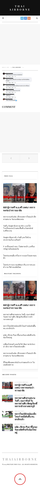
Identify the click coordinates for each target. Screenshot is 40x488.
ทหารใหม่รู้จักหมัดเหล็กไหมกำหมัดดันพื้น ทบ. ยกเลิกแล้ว (19, 327)
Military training (20, 424)
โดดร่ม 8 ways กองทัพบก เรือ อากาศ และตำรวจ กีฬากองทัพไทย (19, 265)
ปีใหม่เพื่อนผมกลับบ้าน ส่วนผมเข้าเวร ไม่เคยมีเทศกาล (19, 363)
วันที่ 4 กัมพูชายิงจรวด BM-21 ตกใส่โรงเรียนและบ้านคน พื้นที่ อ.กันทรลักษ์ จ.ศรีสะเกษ (18, 228)
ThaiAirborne (20, 459)
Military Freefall (20, 395)
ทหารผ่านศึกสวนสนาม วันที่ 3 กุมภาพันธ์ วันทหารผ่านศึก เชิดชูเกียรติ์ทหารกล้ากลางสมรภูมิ (19, 316)
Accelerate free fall (21, 382)
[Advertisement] (20, 44)
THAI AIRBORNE (20, 7)
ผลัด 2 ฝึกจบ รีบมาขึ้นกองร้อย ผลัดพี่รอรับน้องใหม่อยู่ (19, 336)
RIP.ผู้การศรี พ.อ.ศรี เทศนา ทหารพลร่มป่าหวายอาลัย (19, 209)
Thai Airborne (16, 67)
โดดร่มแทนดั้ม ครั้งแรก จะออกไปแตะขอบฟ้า (19, 256)
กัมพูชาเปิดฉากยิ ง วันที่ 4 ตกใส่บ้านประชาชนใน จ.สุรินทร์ (17, 238)
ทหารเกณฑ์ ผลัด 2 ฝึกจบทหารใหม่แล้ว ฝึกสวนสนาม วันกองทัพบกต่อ (19, 217)
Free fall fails (19, 411)
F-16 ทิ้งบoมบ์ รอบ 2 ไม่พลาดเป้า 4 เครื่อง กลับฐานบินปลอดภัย (19, 247)
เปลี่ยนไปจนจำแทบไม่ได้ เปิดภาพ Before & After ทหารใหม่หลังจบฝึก (19, 345)
